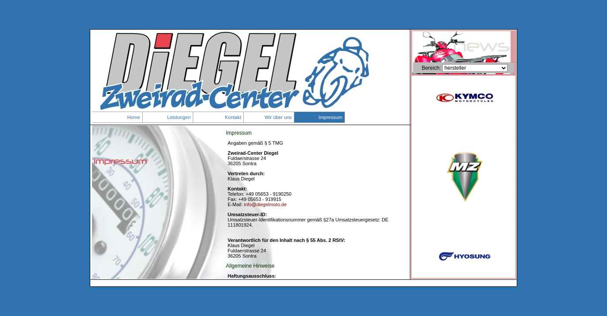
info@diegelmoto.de (265, 204)
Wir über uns (278, 117)
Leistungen (179, 117)
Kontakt (233, 117)
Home (133, 117)
